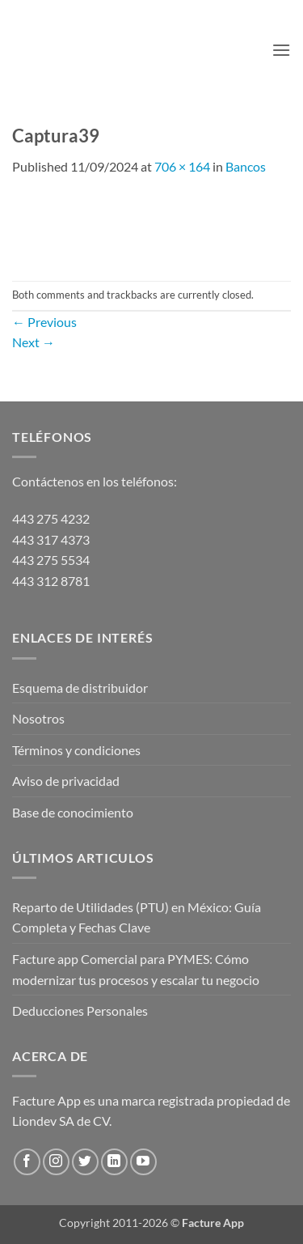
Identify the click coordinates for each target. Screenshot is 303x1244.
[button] (281, 50)
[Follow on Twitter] (85, 1161)
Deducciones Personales (80, 1010)
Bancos (245, 166)
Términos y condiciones (76, 750)
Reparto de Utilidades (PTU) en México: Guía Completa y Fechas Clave (136, 917)
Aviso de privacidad (66, 780)
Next (33, 342)
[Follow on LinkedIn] (114, 1161)
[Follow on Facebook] (27, 1161)
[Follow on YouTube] (143, 1161)
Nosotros (38, 718)
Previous (44, 321)
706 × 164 (182, 166)
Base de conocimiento (72, 812)
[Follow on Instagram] (56, 1161)
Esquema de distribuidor (80, 687)
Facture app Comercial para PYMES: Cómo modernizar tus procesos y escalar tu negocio (135, 969)
